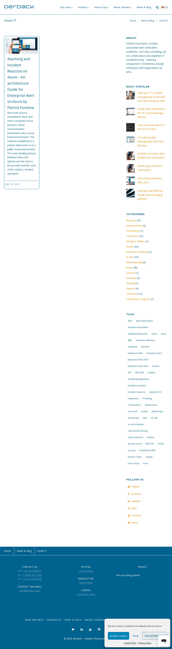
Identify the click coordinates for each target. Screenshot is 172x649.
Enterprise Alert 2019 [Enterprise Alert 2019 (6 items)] (138, 366)
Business (131, 220)
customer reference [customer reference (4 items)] (145, 340)
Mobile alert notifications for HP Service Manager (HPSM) (151, 113)
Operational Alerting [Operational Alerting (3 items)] (138, 430)
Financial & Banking (137, 252)
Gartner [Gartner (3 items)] (155, 366)
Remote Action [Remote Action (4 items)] (135, 443)
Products (83, 7)
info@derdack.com (30, 590)
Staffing (130, 283)
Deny (136, 635)
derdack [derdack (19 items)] (145, 346)
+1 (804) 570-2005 (32, 575)
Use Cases (65, 7)
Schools (130, 272)
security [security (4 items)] (131, 450)
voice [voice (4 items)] (145, 463)
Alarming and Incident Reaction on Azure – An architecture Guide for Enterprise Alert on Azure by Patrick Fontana (20, 83)
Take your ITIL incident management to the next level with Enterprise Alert (151, 97)
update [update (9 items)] (149, 456)
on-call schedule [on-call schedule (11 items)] (136, 424)
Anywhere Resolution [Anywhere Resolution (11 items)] (138, 327)
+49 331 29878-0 (32, 571)
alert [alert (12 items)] (130, 320)
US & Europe (86, 571)
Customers (132, 236)
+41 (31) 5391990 (32, 579)
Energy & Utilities (135, 241)
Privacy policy (144, 643)
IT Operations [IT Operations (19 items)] (134, 404)
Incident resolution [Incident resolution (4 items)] (137, 385)
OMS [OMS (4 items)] (144, 417)
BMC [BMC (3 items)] (130, 340)
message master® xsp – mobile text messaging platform (151, 195)
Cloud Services (134, 225)
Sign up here (86, 582)
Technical (131, 293)
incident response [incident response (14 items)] (136, 392)
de (164, 7)
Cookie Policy (130, 643)
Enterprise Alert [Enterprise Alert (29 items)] (154, 353)
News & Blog (144, 7)
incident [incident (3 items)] (151, 372)
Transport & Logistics (138, 299)
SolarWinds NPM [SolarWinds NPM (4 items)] (147, 450)
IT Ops (130, 257)
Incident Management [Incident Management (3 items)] (138, 379)
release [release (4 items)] (150, 437)
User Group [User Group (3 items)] (133, 463)
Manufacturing (134, 262)
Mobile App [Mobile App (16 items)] (157, 411)
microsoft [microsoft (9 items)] (132, 411)
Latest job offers (86, 594)
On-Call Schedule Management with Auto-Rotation (150, 141)
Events (130, 246)
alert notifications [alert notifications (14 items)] (144, 320)
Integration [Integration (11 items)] (133, 398)
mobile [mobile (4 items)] (144, 411)
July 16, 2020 (12, 184)
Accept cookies (118, 635)
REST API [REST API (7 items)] (150, 443)
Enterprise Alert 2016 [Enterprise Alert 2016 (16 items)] (138, 359)
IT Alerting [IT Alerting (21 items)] (147, 398)
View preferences (154, 635)
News (129, 267)
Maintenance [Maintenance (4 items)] (151, 404)
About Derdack (122, 7)
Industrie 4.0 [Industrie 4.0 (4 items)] (155, 392)
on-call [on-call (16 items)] (154, 417)
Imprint (89, 638)
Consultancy (133, 230)
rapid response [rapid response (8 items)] (135, 437)
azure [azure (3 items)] (163, 333)
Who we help (34, 619)
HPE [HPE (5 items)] (129, 372)
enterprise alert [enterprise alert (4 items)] (135, 353)
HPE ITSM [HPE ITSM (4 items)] (139, 372)
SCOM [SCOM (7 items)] (160, 443)
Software (131, 278)
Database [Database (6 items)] (132, 346)
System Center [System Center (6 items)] (135, 456)
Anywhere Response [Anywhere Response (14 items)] (138, 333)
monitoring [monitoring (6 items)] (133, 417)
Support (130, 288)
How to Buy (100, 7)
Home (133, 20)
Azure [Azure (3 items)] (154, 333)
